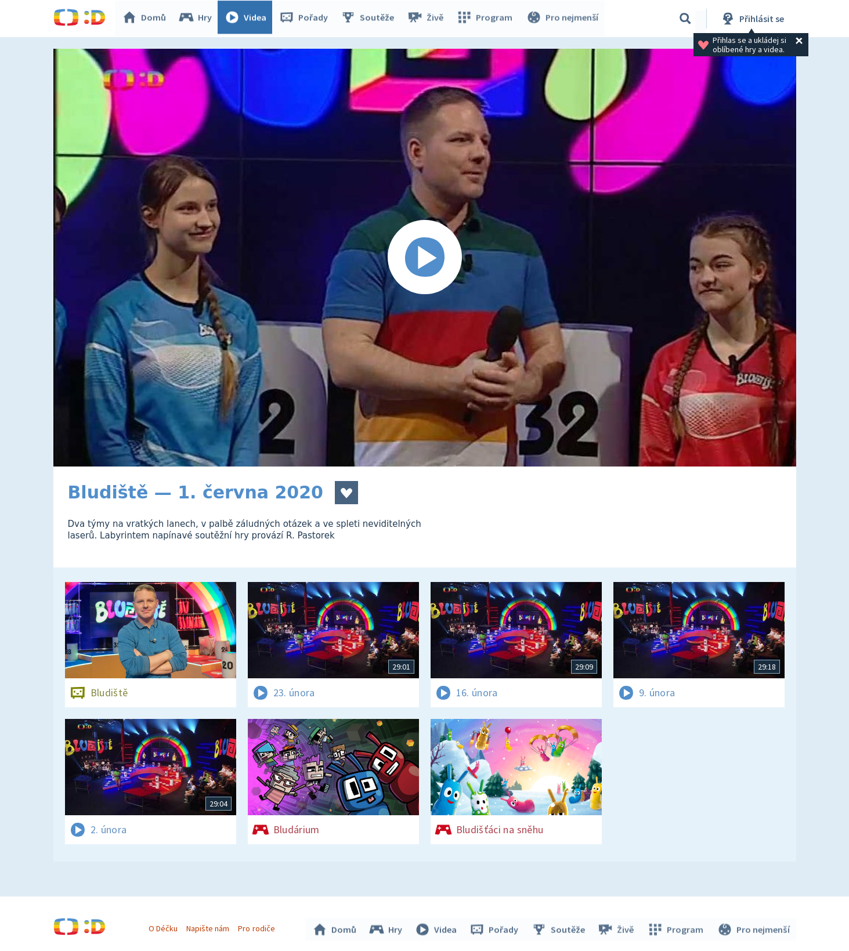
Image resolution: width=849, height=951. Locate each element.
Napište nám (209, 926)
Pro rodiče (258, 926)
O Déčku (164, 926)
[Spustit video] (424, 258)
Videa (248, 18)
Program (486, 18)
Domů (146, 18)
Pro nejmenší (562, 18)
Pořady (306, 18)
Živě (427, 18)
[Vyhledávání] (685, 18)
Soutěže (370, 18)
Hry (198, 18)
